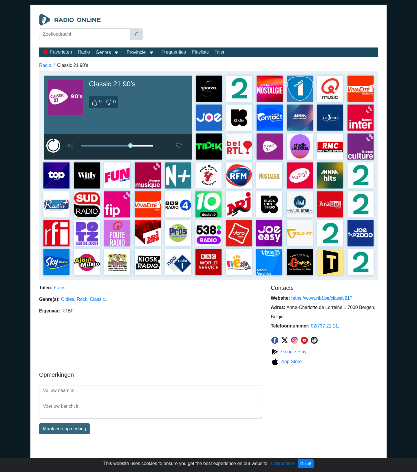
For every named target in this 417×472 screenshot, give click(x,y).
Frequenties (174, 52)
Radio (84, 52)
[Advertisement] (261, 28)
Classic (97, 299)
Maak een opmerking (64, 428)
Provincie (137, 52)
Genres (103, 52)
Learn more (283, 463)
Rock (82, 299)
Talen (220, 52)
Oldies (67, 299)
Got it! (305, 463)
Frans (59, 287)
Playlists (200, 52)
